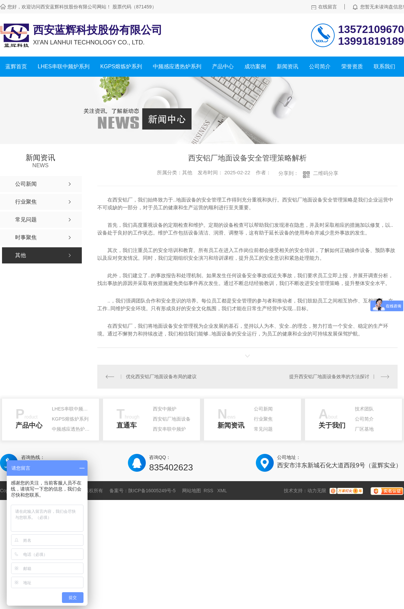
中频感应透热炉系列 (177, 66)
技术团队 (364, 408)
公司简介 (320, 66)
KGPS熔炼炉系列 (121, 66)
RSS (209, 490)
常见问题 (263, 429)
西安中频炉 (164, 408)
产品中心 (223, 66)
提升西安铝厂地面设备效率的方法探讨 (329, 376)
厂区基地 (364, 429)
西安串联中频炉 (169, 429)
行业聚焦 (263, 419)
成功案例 (255, 66)
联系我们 (384, 66)
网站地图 (191, 490)
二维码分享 (325, 173)
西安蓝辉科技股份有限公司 (97, 30)
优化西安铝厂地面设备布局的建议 (161, 376)
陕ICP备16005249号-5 (151, 490)
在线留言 (327, 6)
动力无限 (316, 490)
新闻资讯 (287, 66)
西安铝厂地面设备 (172, 419)
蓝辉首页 (16, 66)
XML (222, 490)
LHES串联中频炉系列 (64, 66)
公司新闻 (263, 408)
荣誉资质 (352, 66)
